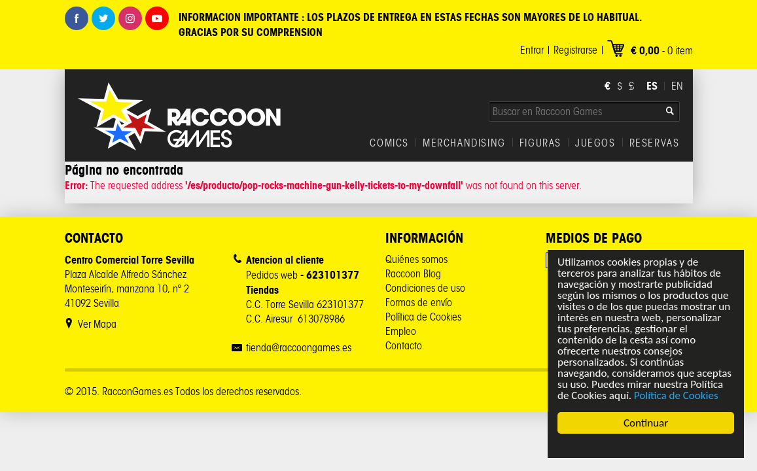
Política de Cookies (676, 395)
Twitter (103, 18)
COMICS (389, 143)
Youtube (157, 18)
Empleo (400, 331)
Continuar (646, 423)
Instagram (130, 18)
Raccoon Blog (413, 274)
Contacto (403, 346)
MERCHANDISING (464, 143)
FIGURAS (540, 143)
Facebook (76, 18)
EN (677, 86)
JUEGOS (595, 143)
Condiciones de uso (425, 288)
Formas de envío (418, 302)
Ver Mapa (97, 324)
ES (652, 85)
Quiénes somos (416, 259)
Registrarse (575, 50)
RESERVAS (654, 143)
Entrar (532, 50)
